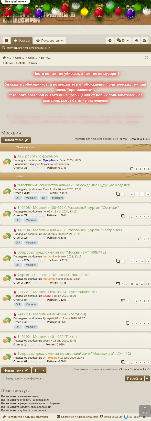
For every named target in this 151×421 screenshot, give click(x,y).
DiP (18, 192)
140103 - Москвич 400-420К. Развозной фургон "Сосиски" (68, 202)
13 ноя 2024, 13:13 (64, 206)
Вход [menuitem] (137, 41)
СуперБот (49, 155)
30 (132, 189)
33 (147, 189)
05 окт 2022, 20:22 (70, 155)
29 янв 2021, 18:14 (69, 273)
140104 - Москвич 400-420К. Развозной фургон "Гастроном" (70, 224)
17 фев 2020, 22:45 (72, 352)
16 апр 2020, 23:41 (64, 335)
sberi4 (46, 335)
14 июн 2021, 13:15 (69, 251)
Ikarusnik (48, 251)
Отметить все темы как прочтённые (28, 47)
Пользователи (73, 40)
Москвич (11, 127)
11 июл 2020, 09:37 (73, 313)
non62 (46, 206)
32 (142, 189)
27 (137, 256)
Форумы (46, 40)
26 (132, 256)
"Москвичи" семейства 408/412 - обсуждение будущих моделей (73, 179)
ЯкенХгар (48, 228)
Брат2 (47, 290)
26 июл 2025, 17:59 (69, 184)
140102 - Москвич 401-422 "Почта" (47, 331)
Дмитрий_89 (50, 313)
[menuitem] (110, 40)
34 (147, 278)
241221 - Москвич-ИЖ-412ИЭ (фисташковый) (57, 286)
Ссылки (7, 41)
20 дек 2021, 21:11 (69, 228)
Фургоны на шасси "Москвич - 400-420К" (53, 269)
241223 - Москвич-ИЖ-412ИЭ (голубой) (51, 308)
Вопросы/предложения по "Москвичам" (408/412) (61, 246)
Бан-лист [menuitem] (134, 411)
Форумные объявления (55, 158)
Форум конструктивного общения (94, 418)
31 (137, 189)
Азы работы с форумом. (38, 150)
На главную (22, 40)
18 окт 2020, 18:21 (65, 290)
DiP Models (50, 352)
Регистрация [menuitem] (145, 41)
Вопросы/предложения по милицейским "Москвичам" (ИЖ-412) (74, 348)
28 (142, 256)
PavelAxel (49, 184)
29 (147, 256)
